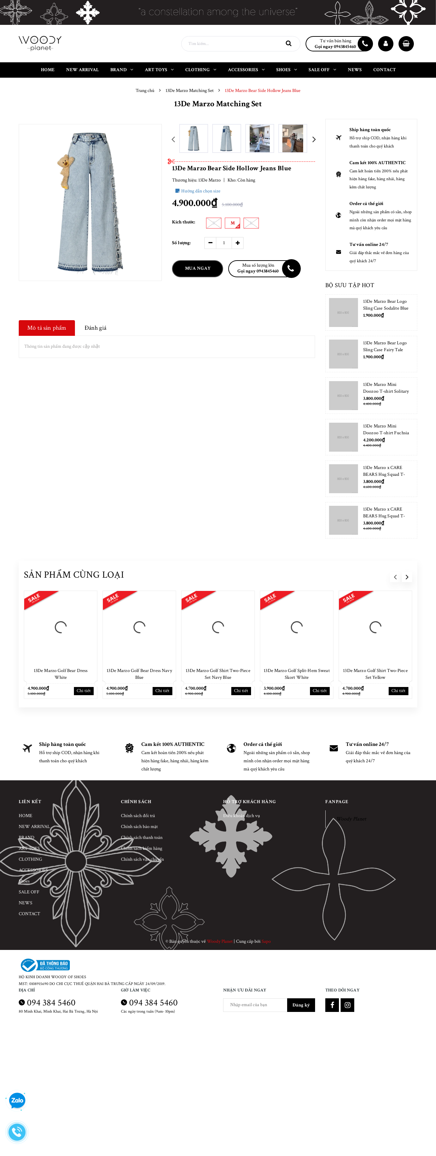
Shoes (24, 881)
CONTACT (29, 914)
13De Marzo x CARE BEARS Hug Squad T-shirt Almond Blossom (384, 474)
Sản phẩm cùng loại (74, 574)
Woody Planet (351, 819)
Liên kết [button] (30, 802)
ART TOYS (29, 848)
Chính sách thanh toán (141, 837)
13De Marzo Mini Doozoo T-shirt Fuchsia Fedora (386, 433)
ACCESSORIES (33, 870)
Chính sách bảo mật (139, 827)
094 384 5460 (51, 1003)
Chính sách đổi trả (138, 816)
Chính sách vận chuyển (142, 859)
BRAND (26, 837)
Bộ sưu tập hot (349, 285)
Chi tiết (84, 691)
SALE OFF (29, 892)
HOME (25, 816)
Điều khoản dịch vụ (241, 816)
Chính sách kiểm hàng (141, 848)
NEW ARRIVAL (34, 827)
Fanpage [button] (336, 802)
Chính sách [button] (136, 802)
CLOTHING (30, 859)
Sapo (266, 941)
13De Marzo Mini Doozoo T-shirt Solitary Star (386, 391)
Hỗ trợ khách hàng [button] (249, 802)
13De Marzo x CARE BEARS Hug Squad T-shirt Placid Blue (384, 516)
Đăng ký (301, 1005)
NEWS (25, 903)
